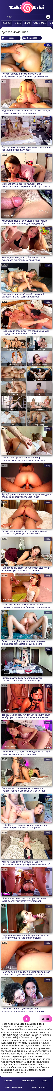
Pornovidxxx (9, 216)
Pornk (6, 783)
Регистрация (27, 1081)
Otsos (6, 179)
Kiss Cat (7, 893)
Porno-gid (8, 967)
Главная (6, 23)
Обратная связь (14, 1087)
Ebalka (6, 326)
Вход (44, 1081)
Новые (17, 23)
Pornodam (8, 69)
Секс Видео (39, 23)
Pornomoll (8, 856)
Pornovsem (8, 673)
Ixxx (5, 489)
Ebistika (7, 1003)
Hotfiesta (7, 252)
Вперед (45, 1019)
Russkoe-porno (10, 599)
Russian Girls (9, 105)
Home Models (10, 746)
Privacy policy (39, 1087)
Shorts (27, 23)
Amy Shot (8, 526)
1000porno (8, 930)
